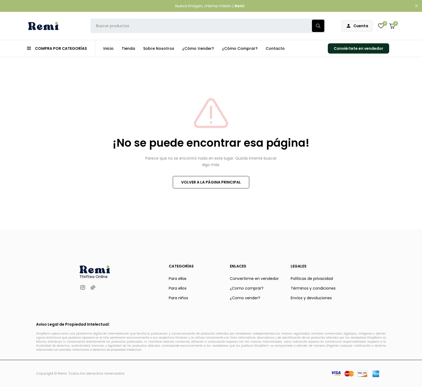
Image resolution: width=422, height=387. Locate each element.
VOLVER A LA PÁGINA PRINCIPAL (211, 182)
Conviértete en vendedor (358, 48)
